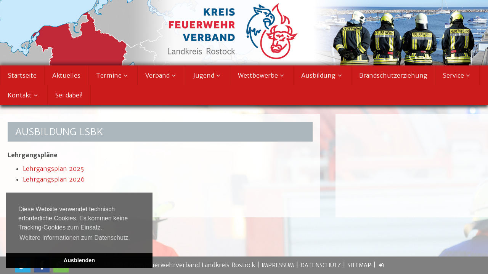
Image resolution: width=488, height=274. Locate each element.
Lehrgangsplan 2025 (53, 168)
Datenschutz (320, 265)
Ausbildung (322, 75)
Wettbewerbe (262, 75)
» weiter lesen (365, 199)
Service (457, 75)
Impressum (278, 265)
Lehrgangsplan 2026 (54, 179)
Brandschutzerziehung (393, 75)
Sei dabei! (69, 95)
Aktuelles (66, 75)
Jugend (207, 75)
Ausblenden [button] (79, 260)
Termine (113, 75)
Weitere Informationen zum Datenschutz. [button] (74, 237)
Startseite (22, 75)
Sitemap (359, 265)
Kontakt (24, 95)
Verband (161, 75)
